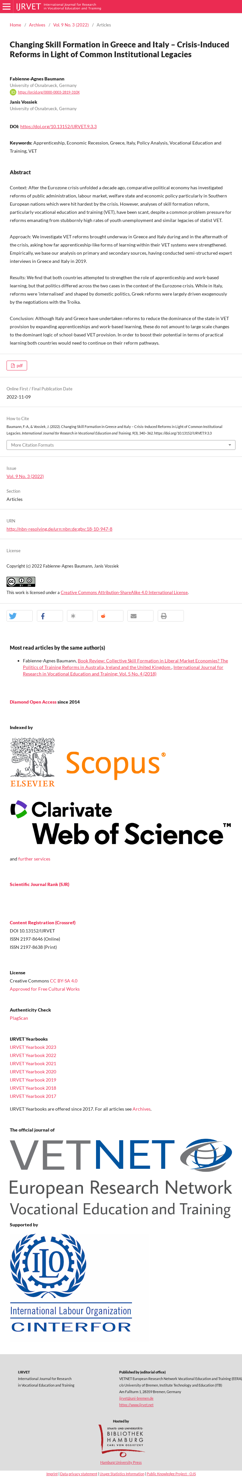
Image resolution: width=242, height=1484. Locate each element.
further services (34, 858)
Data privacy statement (78, 1474)
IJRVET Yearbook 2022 (33, 1055)
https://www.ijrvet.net (136, 1405)
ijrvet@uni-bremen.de (136, 1398)
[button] (19, 616)
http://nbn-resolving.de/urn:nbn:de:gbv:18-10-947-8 (59, 529)
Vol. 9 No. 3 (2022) (71, 24)
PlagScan (19, 1018)
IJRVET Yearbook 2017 (33, 1096)
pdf (19, 365)
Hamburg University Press (121, 1462)
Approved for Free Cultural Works (45, 989)
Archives (37, 24)
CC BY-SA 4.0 (63, 980)
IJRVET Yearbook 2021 (33, 1063)
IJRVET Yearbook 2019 (33, 1080)
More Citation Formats (32, 445)
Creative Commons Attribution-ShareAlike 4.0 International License (124, 592)
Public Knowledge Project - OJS (171, 1474)
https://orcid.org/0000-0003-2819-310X (49, 92)
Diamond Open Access (33, 702)
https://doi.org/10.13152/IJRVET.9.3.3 (58, 126)
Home (15, 24)
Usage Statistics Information (122, 1474)
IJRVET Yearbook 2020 (33, 1071)
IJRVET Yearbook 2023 (33, 1047)
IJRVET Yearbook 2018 (33, 1088)
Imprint (52, 1474)
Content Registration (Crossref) (42, 922)
